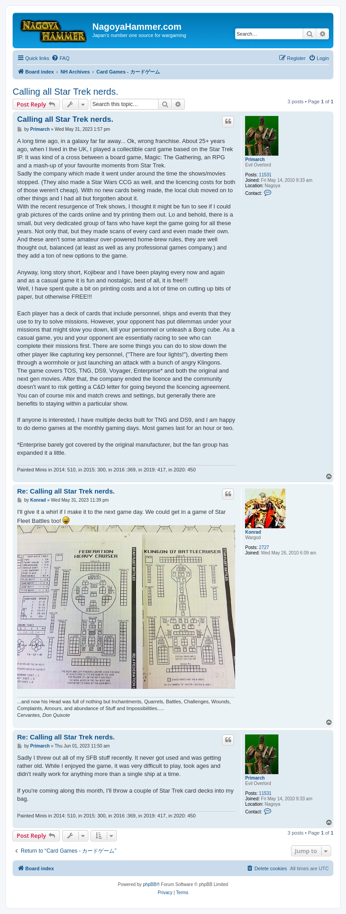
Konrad (253, 532)
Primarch (254, 159)
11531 (265, 174)
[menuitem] (60, 58)
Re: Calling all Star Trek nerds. (66, 491)
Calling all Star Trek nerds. (65, 92)
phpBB (149, 884)
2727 (264, 547)
